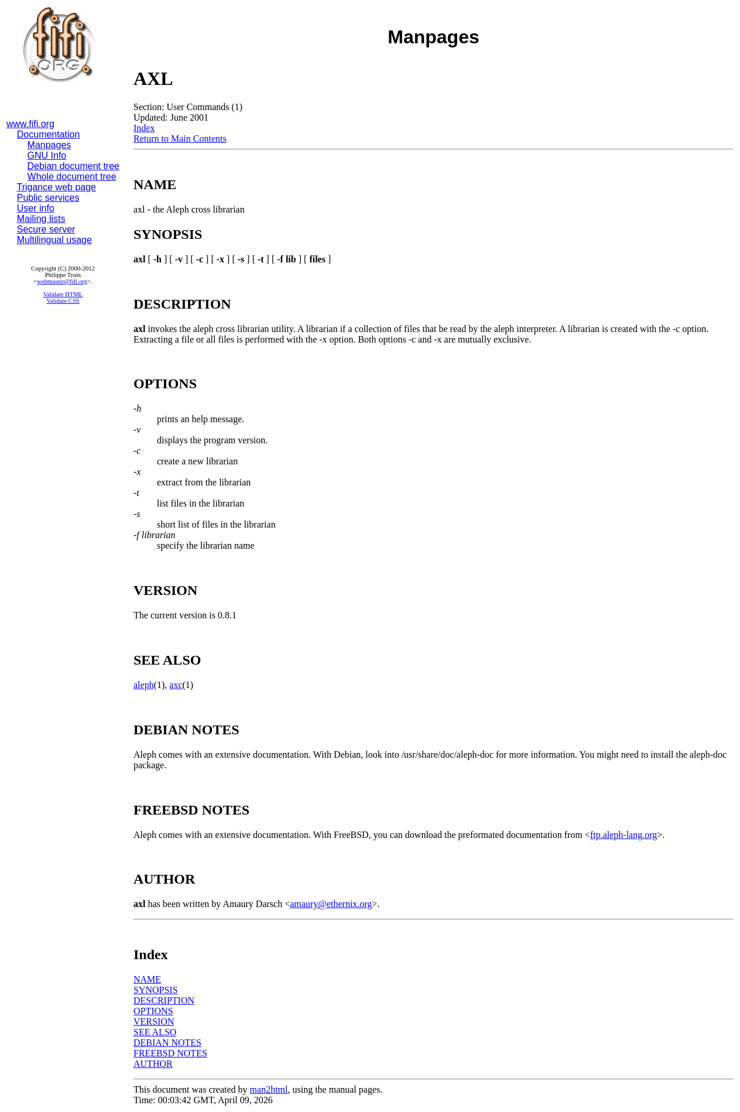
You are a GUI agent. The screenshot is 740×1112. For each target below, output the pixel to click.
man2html (269, 1089)
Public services (48, 198)
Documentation (48, 134)
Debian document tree (73, 166)
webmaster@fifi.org (62, 281)
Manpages (49, 145)
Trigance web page (57, 187)
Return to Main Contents (180, 138)
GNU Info (47, 155)
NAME (147, 979)
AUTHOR (153, 1064)
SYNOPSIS (155, 990)
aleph (143, 685)
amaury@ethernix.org (331, 904)
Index (144, 128)
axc (175, 685)
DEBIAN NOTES (167, 1043)
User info (35, 208)
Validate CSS (63, 300)
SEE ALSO (154, 1032)
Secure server (46, 229)
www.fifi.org (30, 124)
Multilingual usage (54, 240)
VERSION (153, 1022)
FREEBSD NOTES (170, 1053)
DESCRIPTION (163, 1000)
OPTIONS (153, 1011)
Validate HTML (63, 294)
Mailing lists (41, 219)
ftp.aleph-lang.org (623, 835)
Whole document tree (72, 177)
